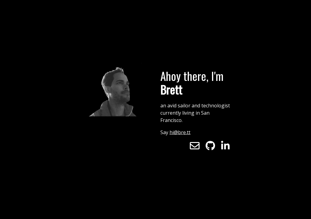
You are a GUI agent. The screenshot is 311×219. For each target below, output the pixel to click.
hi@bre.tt (179, 132)
